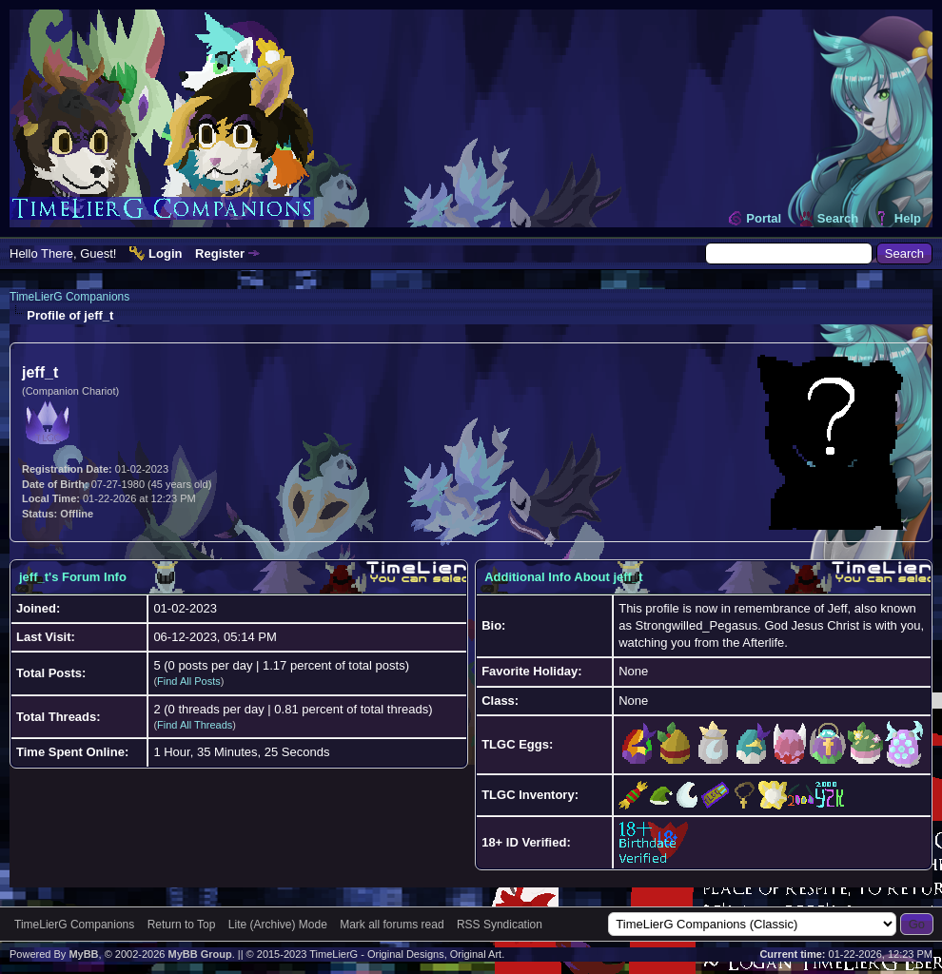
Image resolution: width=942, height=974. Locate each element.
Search (837, 218)
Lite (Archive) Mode (277, 924)
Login (165, 253)
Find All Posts (189, 681)
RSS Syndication (499, 924)
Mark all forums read (391, 924)
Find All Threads (194, 724)
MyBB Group (199, 954)
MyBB (83, 954)
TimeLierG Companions (69, 296)
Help (907, 218)
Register (220, 253)
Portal (763, 218)
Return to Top (181, 924)
